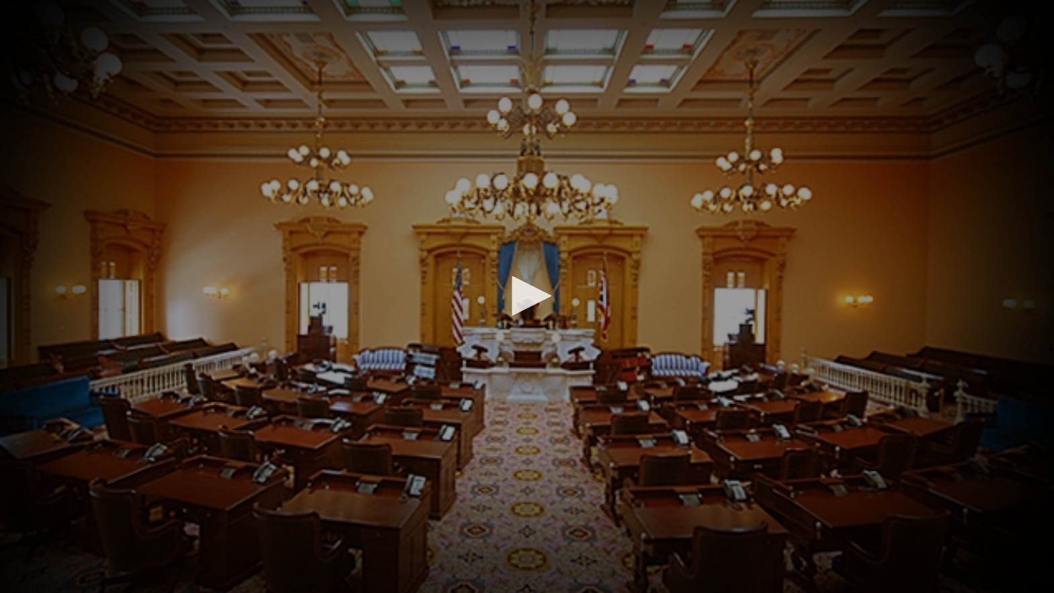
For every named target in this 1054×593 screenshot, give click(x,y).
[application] (527, 296)
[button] (527, 295)
